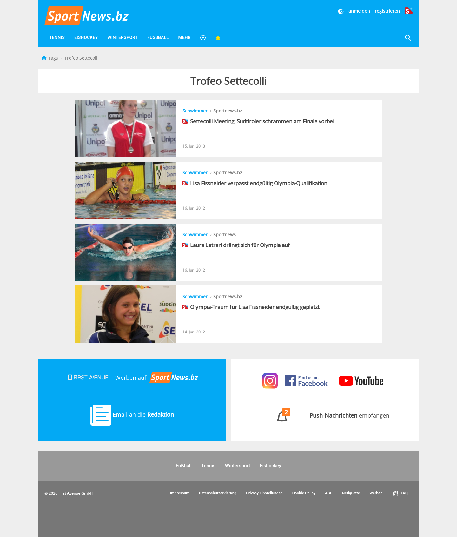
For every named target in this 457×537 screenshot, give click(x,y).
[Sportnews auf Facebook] (307, 380)
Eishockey (86, 37)
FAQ (400, 493)
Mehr (184, 37)
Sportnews (224, 235)
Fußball (158, 37)
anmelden (359, 11)
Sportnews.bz (227, 111)
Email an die (132, 414)
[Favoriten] (218, 37)
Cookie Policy (303, 493)
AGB (329, 493)
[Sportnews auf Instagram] (271, 380)
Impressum (179, 493)
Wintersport (122, 37)
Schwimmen (195, 111)
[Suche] (408, 37)
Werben (375, 493)
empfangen (324, 415)
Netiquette (351, 493)
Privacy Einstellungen (264, 493)
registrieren (387, 11)
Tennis (57, 37)
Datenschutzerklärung (218, 493)
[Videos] (202, 37)
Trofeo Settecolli (81, 58)
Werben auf (132, 377)
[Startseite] (44, 58)
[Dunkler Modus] (341, 11)
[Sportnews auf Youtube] (361, 380)
